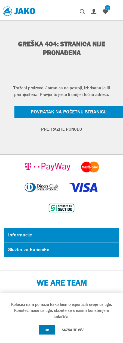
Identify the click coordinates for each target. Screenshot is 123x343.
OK (47, 329)
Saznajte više (73, 330)
